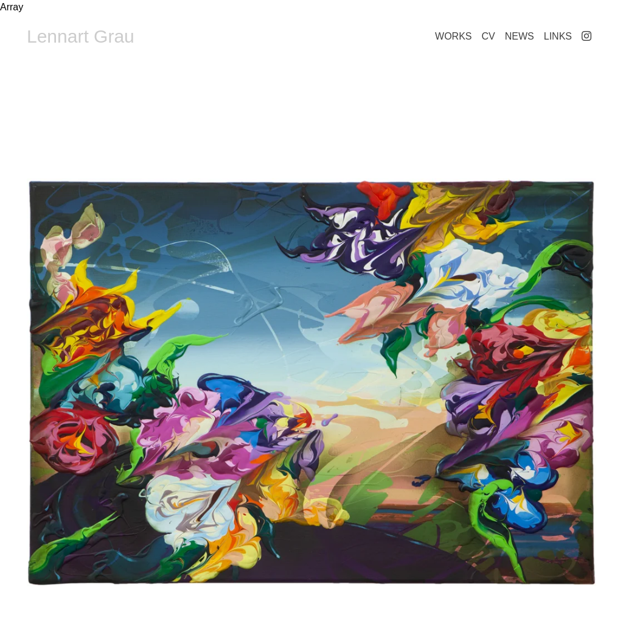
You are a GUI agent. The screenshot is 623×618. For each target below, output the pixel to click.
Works (453, 36)
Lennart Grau (80, 36)
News (519, 36)
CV (488, 36)
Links (558, 36)
